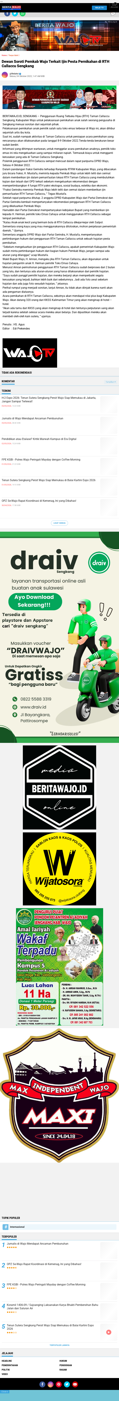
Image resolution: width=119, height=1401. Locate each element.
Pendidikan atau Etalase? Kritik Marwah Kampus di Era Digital (39, 439)
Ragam (63, 1369)
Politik (6, 1369)
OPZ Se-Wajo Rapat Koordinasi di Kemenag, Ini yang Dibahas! (39, 500)
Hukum (63, 1360)
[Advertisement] (59, 1189)
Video (5, 1374)
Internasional (17, 1227)
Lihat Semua (59, 523)
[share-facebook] (7, 13)
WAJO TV (98, 8)
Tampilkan (111, 382)
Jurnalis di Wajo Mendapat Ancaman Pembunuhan (32, 418)
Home (4, 55)
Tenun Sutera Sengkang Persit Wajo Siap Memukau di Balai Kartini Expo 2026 (48, 480)
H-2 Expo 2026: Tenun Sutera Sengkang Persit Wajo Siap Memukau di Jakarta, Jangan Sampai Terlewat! (49, 399)
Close (4, 1391)
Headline (7, 1360)
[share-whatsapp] (23, 13)
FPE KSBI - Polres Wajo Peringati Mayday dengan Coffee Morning (41, 459)
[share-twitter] (15, 13)
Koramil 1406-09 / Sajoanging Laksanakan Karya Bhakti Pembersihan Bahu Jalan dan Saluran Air (52, 1306)
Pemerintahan (10, 1365)
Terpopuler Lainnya (59, 1345)
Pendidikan (66, 1365)
